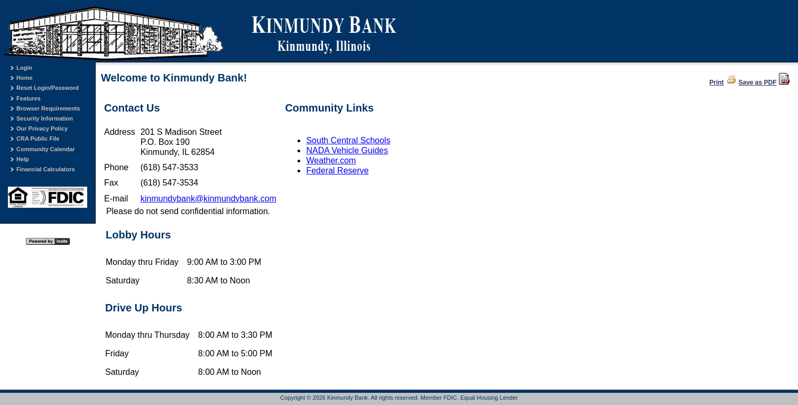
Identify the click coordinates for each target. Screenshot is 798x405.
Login (24, 68)
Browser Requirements (48, 108)
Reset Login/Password (47, 88)
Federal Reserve (337, 170)
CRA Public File (38, 138)
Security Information (44, 118)
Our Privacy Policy (42, 128)
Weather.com (331, 160)
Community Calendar (45, 149)
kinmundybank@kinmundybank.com (208, 198)
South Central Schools (348, 140)
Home (24, 78)
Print (716, 82)
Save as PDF (758, 82)
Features (28, 98)
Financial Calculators (45, 169)
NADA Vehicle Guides (347, 150)
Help (22, 159)
